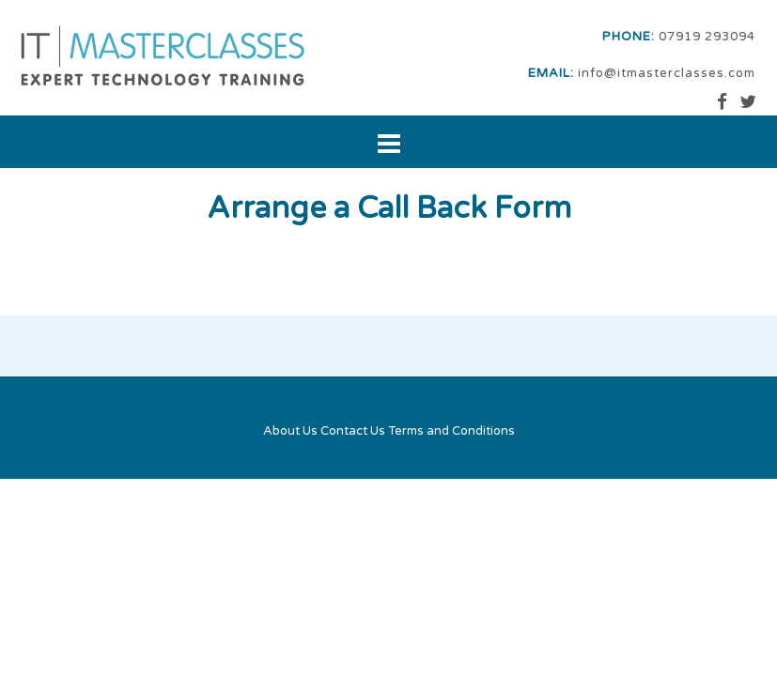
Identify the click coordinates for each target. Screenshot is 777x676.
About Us (290, 431)
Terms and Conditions (451, 431)
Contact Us (352, 431)
